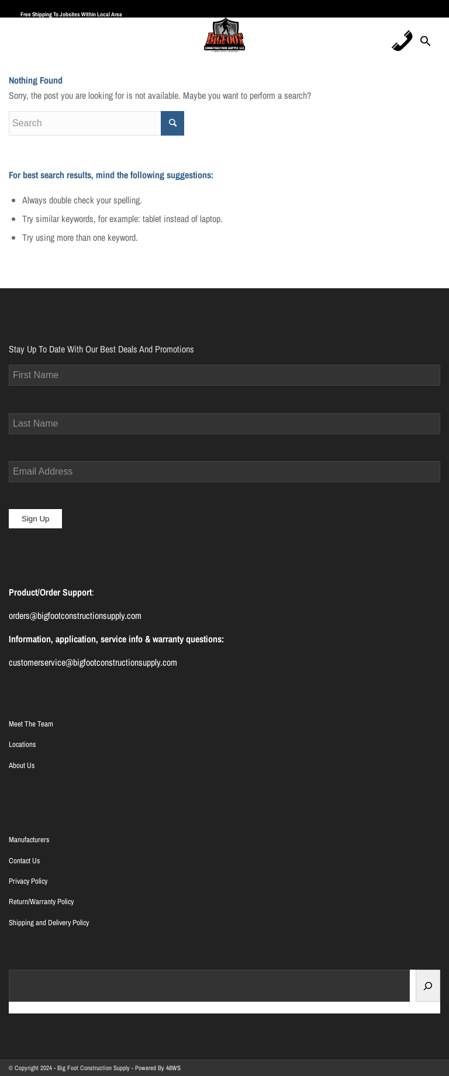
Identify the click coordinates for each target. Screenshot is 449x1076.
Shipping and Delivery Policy (49, 923)
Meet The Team (31, 724)
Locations (22, 744)
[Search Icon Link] (425, 44)
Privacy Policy (28, 881)
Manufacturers (29, 840)
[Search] (428, 986)
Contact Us (24, 861)
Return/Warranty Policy (41, 902)
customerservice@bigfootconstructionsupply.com (93, 662)
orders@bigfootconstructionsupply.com (75, 615)
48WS (173, 1068)
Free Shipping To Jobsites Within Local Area (71, 14)
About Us (21, 765)
